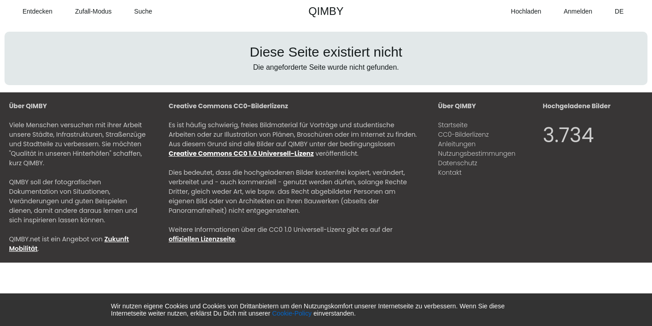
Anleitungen (457, 144)
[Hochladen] (520, 11)
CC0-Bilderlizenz (463, 134)
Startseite (453, 124)
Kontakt (450, 172)
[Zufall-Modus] (87, 11)
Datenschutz (458, 163)
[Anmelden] (571, 11)
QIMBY (325, 11)
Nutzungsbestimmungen (477, 153)
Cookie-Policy (292, 313)
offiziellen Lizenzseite (202, 239)
